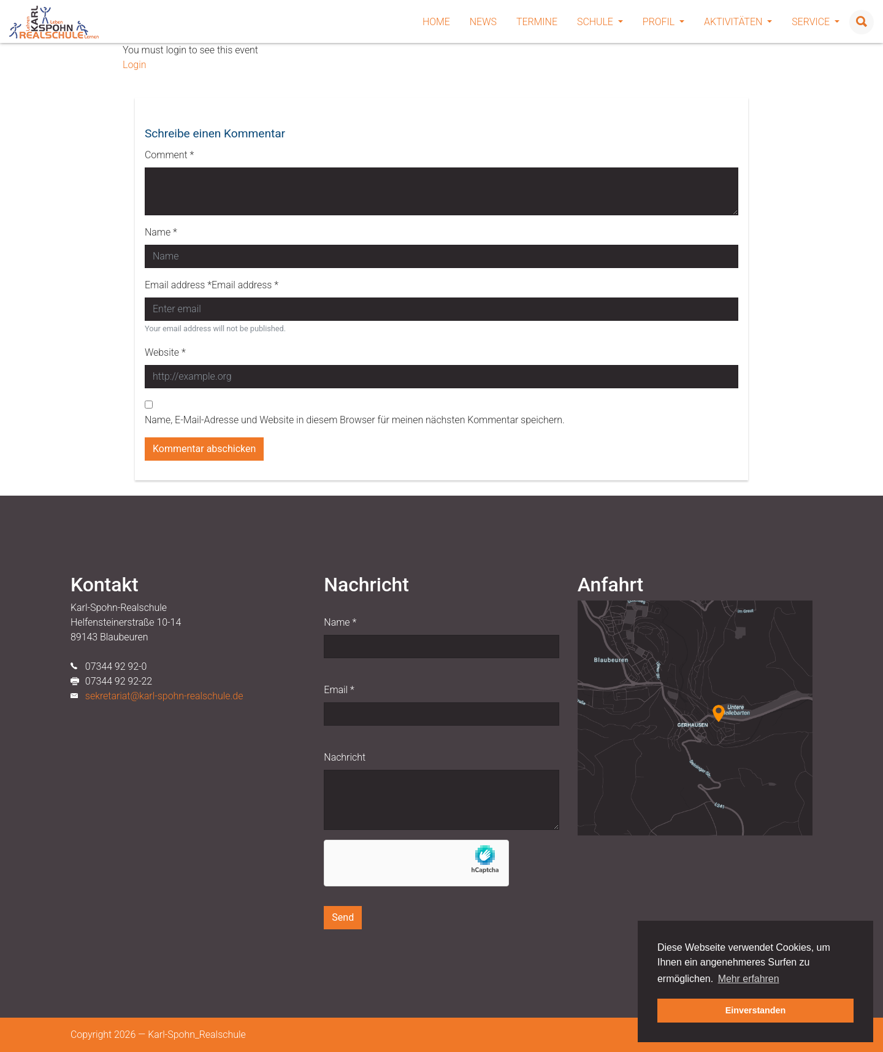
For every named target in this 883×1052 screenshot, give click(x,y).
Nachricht (344, 757)
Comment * (169, 155)
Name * (161, 232)
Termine (536, 22)
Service (815, 22)
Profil (663, 22)
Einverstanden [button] (755, 1010)
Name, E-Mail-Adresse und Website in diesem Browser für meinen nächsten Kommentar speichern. (355, 420)
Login (134, 65)
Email (339, 690)
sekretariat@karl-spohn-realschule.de (164, 696)
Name (340, 622)
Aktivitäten (738, 22)
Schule (600, 22)
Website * (165, 352)
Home (436, 22)
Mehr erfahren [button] (748, 978)
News (483, 22)
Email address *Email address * (211, 285)
